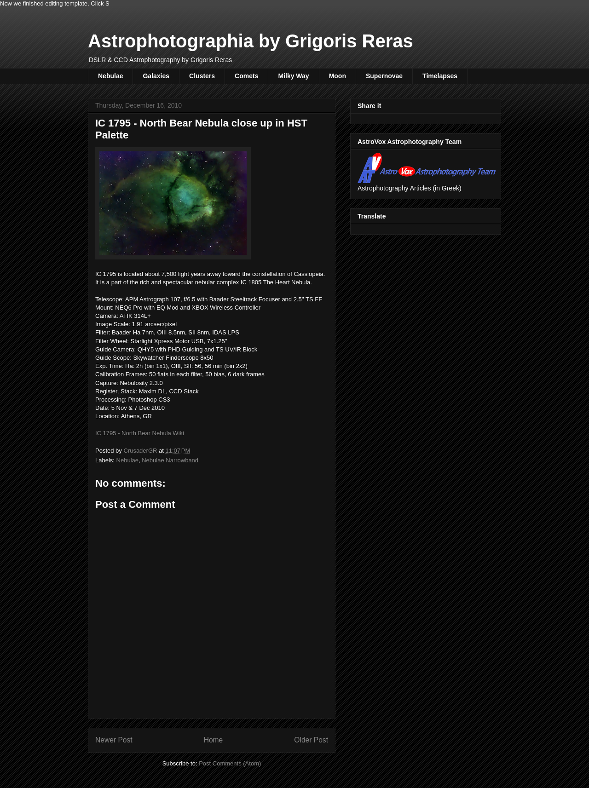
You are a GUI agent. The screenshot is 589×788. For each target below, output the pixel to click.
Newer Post (114, 740)
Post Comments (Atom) (230, 763)
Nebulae (110, 76)
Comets (246, 76)
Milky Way (293, 76)
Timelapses (439, 76)
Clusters (202, 76)
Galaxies (156, 76)
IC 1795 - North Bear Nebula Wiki (139, 433)
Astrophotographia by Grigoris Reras (250, 41)
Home (213, 740)
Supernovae (384, 76)
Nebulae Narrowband (170, 460)
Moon (337, 76)
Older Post (311, 740)
